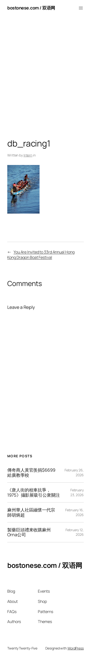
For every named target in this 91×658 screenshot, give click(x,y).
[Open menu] (81, 8)
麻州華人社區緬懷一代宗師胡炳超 (31, 512)
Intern (28, 155)
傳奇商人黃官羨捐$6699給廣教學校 (31, 472)
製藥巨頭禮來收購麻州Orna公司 (29, 532)
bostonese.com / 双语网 (31, 8)
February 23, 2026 (77, 492)
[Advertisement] (45, 78)
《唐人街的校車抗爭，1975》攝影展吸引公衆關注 (33, 492)
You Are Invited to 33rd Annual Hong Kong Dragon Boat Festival (40, 254)
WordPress (75, 648)
